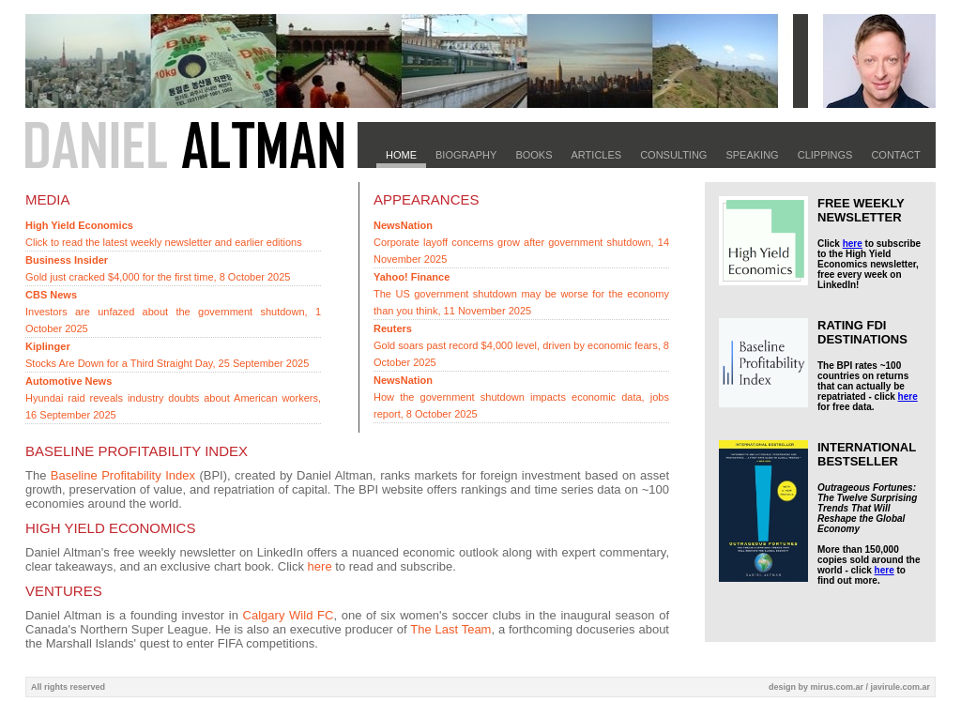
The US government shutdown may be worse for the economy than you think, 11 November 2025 (521, 293)
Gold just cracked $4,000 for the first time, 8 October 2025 (157, 268)
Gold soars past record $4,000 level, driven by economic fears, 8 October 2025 (521, 345)
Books (533, 154)
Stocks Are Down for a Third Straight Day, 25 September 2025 (167, 355)
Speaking (751, 154)
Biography (465, 154)
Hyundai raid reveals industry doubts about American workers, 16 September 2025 (173, 397)
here (320, 566)
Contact (895, 154)
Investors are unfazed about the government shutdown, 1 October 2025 (173, 311)
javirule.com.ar (900, 687)
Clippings (825, 154)
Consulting (673, 154)
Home (401, 154)
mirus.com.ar (836, 687)
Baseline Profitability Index (123, 475)
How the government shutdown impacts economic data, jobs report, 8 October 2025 (521, 397)
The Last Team (450, 629)
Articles (597, 154)
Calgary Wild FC (288, 615)
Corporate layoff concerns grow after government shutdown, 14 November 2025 (521, 242)
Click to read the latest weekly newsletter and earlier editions (163, 234)
